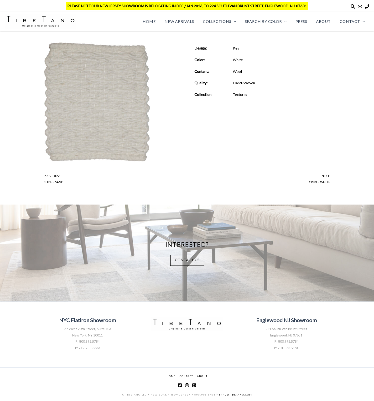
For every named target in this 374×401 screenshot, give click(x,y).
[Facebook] (180, 385)
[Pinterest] (194, 385)
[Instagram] (187, 385)
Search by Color (270, 21)
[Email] (360, 6)
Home (157, 21)
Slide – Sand (53, 182)
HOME (171, 376)
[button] (239, 21)
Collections (225, 21)
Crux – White (319, 182)
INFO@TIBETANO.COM (235, 394)
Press (304, 21)
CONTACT (186, 376)
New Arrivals (186, 21)
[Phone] (367, 6)
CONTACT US (187, 259)
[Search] (353, 6)
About (325, 21)
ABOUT (202, 376)
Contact (352, 21)
